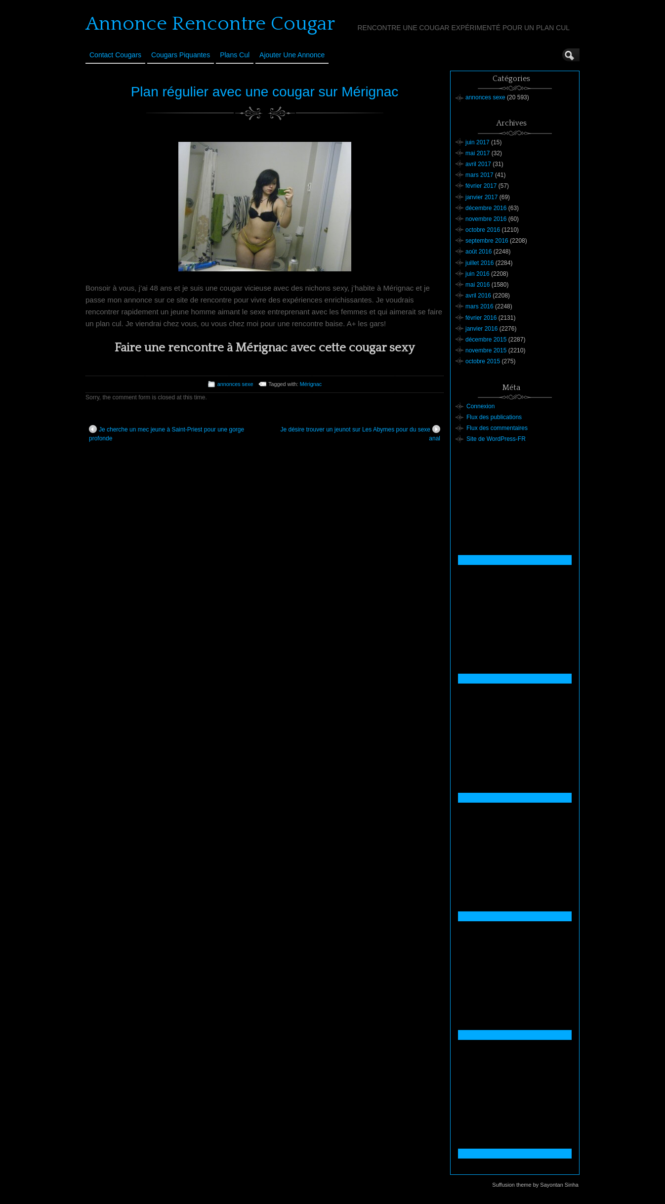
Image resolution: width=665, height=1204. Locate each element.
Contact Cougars (115, 55)
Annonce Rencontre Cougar (210, 24)
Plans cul (234, 55)
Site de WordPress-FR (496, 438)
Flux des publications (494, 417)
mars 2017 (479, 175)
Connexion (480, 406)
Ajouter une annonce (292, 55)
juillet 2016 (479, 262)
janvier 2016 (481, 328)
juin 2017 (477, 142)
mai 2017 (477, 153)
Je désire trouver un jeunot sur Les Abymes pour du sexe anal (360, 433)
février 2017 (481, 185)
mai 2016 (477, 284)
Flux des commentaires (497, 428)
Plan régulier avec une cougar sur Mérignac (265, 91)
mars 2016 (479, 306)
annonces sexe (235, 384)
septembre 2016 (486, 240)
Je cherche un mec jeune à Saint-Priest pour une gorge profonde (166, 433)
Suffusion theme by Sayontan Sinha (535, 1185)
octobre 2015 (482, 361)
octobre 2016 (482, 229)
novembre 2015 (485, 350)
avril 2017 (478, 164)
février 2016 (481, 317)
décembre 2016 (485, 208)
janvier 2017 (481, 197)
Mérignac (311, 384)
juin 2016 (477, 273)
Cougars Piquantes (180, 55)
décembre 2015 (485, 339)
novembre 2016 (485, 218)
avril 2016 (478, 295)
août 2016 (478, 251)
